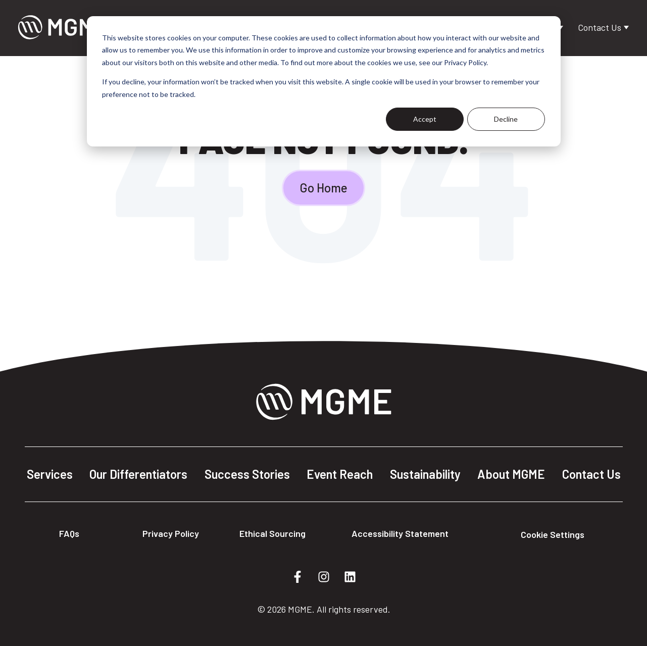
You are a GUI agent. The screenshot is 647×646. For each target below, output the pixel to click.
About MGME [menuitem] (511, 474)
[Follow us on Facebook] (297, 577)
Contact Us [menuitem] (591, 474)
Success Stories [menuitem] (247, 474)
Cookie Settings (552, 534)
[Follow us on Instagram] (324, 577)
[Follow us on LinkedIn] (350, 577)
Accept (424, 119)
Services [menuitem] (50, 474)
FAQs (69, 533)
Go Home (323, 187)
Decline (506, 119)
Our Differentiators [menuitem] (138, 474)
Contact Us (600, 27)
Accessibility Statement (400, 533)
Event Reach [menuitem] (340, 474)
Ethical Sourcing (272, 533)
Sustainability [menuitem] (425, 474)
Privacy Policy (170, 533)
